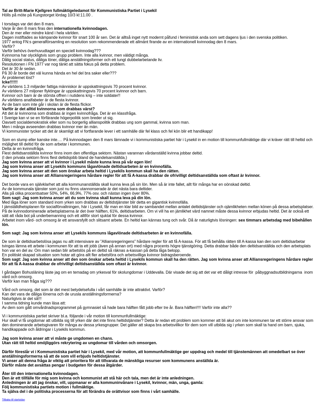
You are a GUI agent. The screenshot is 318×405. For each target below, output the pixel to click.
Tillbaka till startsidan (13, 399)
